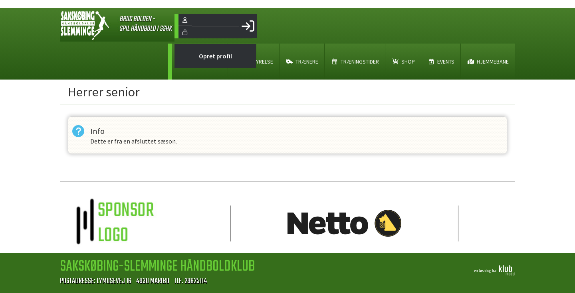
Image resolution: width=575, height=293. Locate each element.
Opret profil (215, 56)
